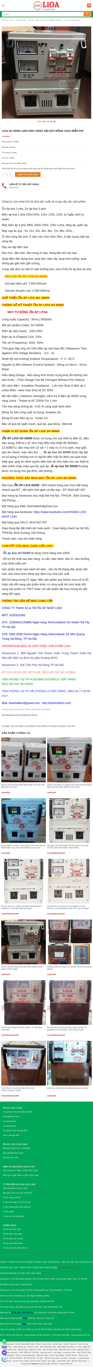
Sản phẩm (21, 20)
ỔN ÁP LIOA (23, 1350)
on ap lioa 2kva (9, 1121)
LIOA (75, 1268)
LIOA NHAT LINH (63, 1361)
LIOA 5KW (52, 726)
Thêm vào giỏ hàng (27, 174)
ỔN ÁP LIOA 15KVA (79, 1361)
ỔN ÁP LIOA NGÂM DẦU (25, 1355)
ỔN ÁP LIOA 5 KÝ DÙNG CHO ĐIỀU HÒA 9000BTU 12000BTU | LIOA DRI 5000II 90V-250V (21, 907)
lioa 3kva (64, 1358)
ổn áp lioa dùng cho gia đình (15, 1130)
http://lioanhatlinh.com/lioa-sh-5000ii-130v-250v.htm (19, 715)
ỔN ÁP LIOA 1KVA (52, 1358)
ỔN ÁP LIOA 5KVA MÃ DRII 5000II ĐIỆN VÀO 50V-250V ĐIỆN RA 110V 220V (23, 786)
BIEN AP (73, 1344)
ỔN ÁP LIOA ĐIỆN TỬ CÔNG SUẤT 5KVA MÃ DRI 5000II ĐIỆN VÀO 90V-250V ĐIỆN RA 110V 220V (69, 786)
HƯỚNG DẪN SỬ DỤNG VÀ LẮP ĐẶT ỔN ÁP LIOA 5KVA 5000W (69, 968)
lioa (12, 1344)
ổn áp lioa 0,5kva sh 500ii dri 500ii (17, 1112)
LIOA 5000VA (41, 726)
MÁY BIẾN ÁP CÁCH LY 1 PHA (70, 1347)
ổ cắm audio (8, 1212)
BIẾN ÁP (68, 1268)
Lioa (25, 1318)
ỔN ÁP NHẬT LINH (49, 1329)
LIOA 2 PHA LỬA (19, 1347)
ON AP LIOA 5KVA (72, 20)
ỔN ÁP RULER (29, 1358)
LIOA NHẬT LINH (9, 1350)
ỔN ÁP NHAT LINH (50, 1350)
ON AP (66, 1344)
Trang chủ (7, 20)
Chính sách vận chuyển (13, 1239)
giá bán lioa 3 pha (10, 1157)
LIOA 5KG (61, 726)
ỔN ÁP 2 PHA (33, 1347)
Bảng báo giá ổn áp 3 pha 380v (16, 1148)
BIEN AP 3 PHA (35, 1350)
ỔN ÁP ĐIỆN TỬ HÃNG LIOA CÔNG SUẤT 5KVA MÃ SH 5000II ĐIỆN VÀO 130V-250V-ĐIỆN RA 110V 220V (23, 847)
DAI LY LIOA (83, 1344)
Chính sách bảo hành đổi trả (15, 1248)
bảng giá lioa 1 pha (11, 1116)
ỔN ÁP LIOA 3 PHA (43, 1344)
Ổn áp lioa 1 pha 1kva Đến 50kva (44, 20)
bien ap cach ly (12, 1352)
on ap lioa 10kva (69, 1352)
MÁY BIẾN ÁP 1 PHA (48, 1347)
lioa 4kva (72, 1358)
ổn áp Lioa (16, 1313)
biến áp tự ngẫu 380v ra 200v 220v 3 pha (21, 1175)
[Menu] (3, 5)
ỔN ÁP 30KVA (71, 1355)
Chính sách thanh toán (13, 1243)
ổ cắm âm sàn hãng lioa (13, 1216)
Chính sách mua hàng (12, 1234)
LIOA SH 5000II (17, 726)
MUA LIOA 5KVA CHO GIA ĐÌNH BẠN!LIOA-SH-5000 (67, 1088)
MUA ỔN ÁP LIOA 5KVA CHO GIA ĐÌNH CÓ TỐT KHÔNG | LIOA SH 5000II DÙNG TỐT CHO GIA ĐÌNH (68, 907)
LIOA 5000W (29, 726)
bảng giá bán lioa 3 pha (13, 1153)
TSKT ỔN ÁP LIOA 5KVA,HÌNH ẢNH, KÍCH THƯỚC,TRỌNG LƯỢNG (18, 1089)
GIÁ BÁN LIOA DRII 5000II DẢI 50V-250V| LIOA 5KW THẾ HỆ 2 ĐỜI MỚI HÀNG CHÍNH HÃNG (67, 847)
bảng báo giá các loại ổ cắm (15, 1188)
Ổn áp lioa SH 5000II (17, 553)
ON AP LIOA (57, 1344)
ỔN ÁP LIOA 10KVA (56, 1355)
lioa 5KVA (8, 1361)
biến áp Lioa (27, 1313)
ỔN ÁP (61, 1268)
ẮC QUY (40, 1358)
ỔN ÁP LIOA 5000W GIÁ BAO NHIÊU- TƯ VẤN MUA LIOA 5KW (21, 1029)
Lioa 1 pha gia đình (11, 1135)
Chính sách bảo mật (11, 1229)
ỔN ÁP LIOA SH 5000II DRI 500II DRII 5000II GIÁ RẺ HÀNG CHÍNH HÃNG (22, 968)
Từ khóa (7, 1344)
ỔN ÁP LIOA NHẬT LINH (24, 1344)
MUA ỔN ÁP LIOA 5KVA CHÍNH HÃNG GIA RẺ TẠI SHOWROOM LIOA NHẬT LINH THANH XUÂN (67, 1029)
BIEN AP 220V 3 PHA (67, 1350)
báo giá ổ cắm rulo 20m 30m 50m (17, 1193)
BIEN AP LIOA (42, 1355)
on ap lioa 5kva (9, 1126)
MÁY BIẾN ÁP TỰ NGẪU (29, 1352)
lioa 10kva (58, 1352)
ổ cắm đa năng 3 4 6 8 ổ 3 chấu (17, 1202)
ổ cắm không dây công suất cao (17, 1207)
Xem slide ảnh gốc (46, 121)
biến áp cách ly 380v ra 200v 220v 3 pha (20, 1170)
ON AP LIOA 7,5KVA (21, 1361)
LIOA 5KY (71, 726)
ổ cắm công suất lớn (12, 1197)
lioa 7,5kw (51, 1361)
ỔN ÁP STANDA (16, 1358)
